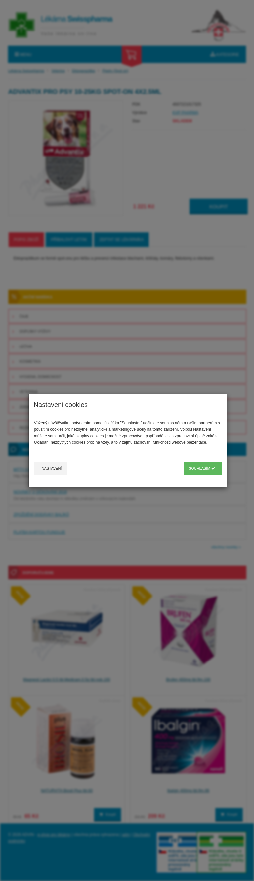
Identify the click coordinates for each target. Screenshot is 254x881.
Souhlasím (202, 468)
